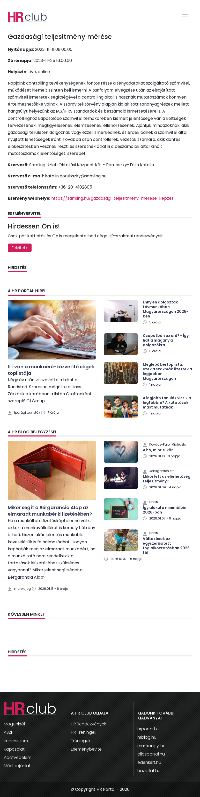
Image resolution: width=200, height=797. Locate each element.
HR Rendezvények (88, 724)
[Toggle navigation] (185, 17)
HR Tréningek (83, 732)
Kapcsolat (14, 749)
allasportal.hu (151, 754)
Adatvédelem (17, 757)
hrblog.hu (147, 737)
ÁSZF (8, 732)
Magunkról (14, 724)
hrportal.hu (148, 729)
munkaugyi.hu (151, 746)
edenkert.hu (149, 762)
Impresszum (16, 741)
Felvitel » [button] (20, 248)
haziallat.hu (148, 771)
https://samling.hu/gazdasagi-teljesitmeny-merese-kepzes (112, 198)
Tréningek (80, 741)
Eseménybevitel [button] (86, 749)
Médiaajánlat (17, 766)
